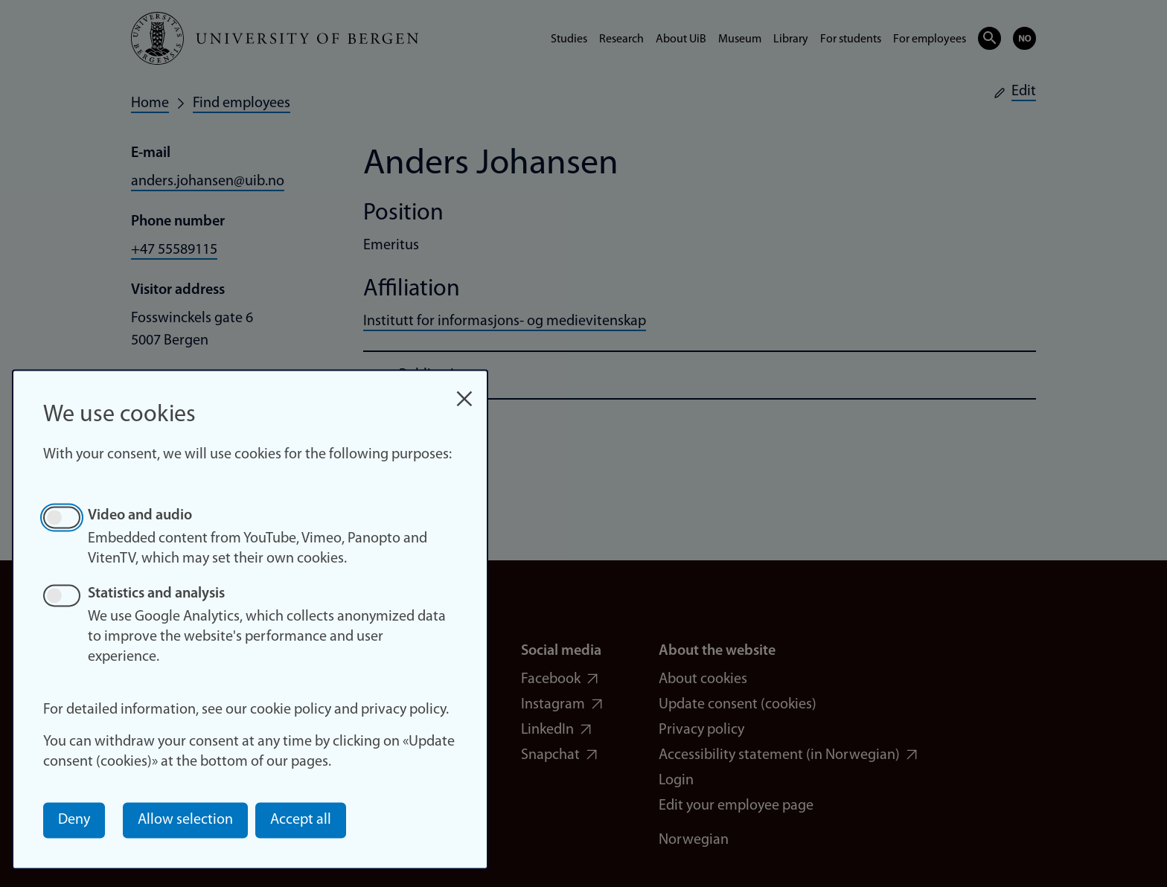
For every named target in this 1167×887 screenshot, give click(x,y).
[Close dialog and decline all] (464, 391)
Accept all (300, 820)
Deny (74, 820)
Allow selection (185, 820)
